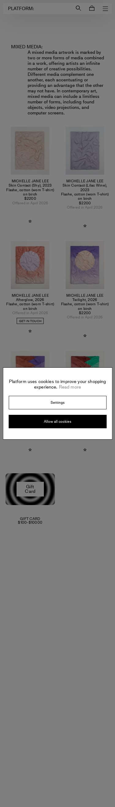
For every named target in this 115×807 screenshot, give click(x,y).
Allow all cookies (57, 421)
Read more (69, 387)
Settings (57, 402)
